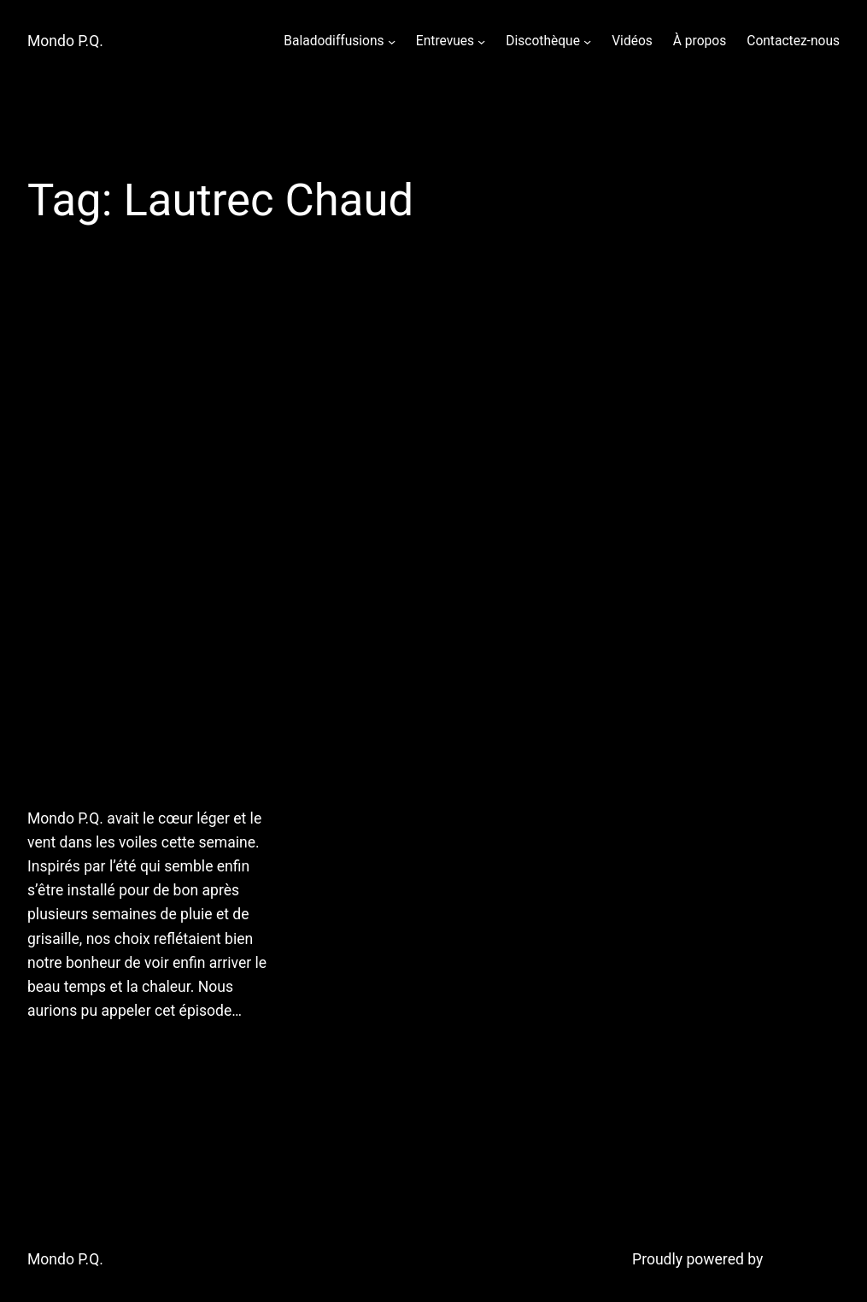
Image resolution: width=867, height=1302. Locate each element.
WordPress (803, 1259)
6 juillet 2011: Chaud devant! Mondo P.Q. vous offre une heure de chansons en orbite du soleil (154, 545)
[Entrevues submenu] (481, 41)
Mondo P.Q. (65, 41)
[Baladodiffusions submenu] (391, 41)
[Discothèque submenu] (587, 41)
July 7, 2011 (62, 1053)
